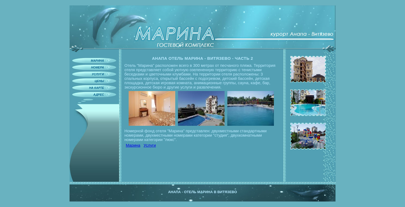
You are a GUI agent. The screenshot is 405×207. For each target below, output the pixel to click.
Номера (97, 67)
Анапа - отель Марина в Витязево (202, 192)
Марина (133, 145)
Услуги (150, 145)
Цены (99, 81)
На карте (96, 87)
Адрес (98, 94)
